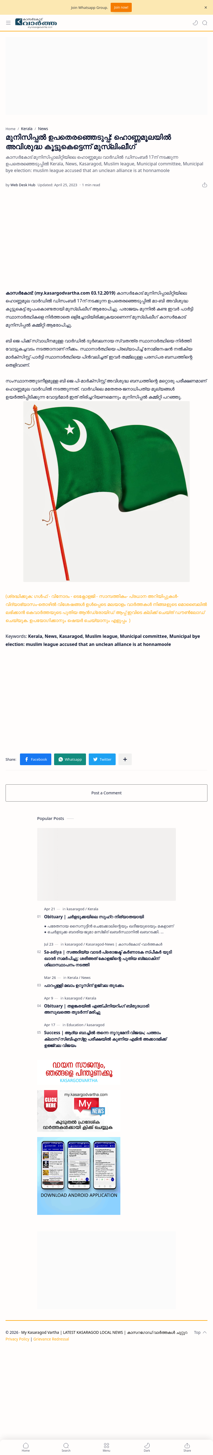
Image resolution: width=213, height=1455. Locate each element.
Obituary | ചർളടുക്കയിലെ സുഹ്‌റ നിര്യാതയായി (94, 916)
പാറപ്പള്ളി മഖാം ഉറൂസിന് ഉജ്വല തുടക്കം (84, 985)
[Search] (205, 23)
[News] (85, 977)
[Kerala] (93, 908)
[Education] (76, 1024)
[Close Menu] (205, 7)
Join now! (121, 7)
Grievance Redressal (51, 1339)
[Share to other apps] (125, 759)
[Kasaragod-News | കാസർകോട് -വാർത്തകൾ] (124, 944)
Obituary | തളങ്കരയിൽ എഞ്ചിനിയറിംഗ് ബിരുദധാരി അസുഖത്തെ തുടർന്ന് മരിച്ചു (96, 1009)
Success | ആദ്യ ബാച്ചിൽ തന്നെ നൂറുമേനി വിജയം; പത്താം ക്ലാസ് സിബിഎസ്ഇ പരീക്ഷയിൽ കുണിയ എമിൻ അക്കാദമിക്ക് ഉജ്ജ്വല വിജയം (105, 1039)
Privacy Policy (17, 1339)
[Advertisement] (106, 76)
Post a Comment (107, 792)
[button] (195, 23)
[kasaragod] (77, 908)
